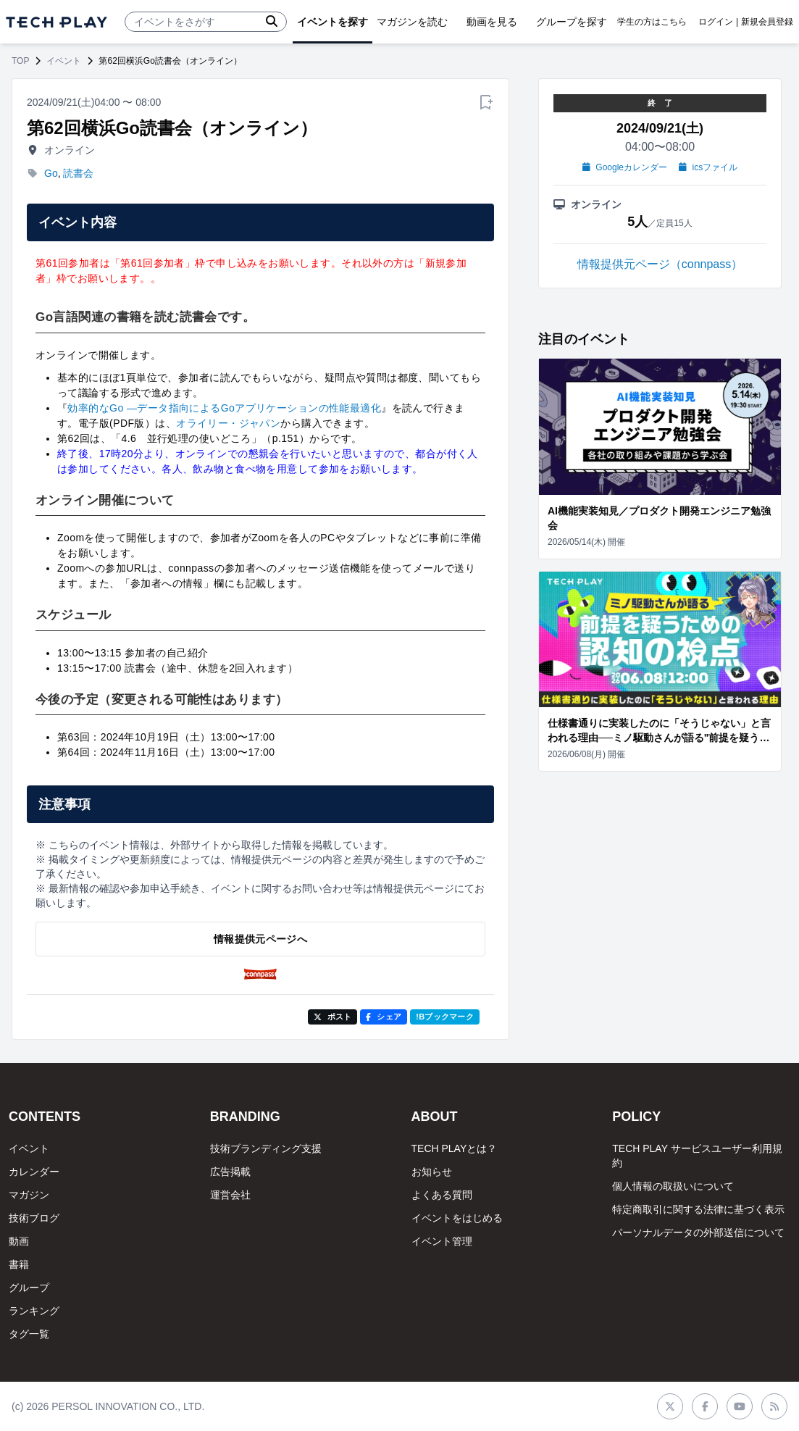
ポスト (333, 1016)
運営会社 (230, 1195)
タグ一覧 (29, 1334)
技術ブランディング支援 (266, 1148)
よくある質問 (441, 1195)
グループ (29, 1287)
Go (51, 173)
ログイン (715, 22)
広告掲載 (230, 1171)
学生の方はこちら (652, 22)
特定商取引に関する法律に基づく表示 (698, 1209)
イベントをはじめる (457, 1218)
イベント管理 (441, 1241)
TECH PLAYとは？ (454, 1148)
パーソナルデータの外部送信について (698, 1232)
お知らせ (431, 1171)
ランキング (34, 1311)
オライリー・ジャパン (228, 423)
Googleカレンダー (624, 167)
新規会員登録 (767, 22)
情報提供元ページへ (260, 939)
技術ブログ (34, 1218)
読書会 (78, 173)
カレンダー (34, 1171)
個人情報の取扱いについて (673, 1186)
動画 (19, 1241)
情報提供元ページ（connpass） (660, 264)
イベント (63, 61)
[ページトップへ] (56, 22)
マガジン (29, 1195)
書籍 (19, 1264)
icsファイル (708, 167)
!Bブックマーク (445, 1016)
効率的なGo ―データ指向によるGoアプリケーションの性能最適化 (224, 408)
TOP (20, 61)
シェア (383, 1016)
